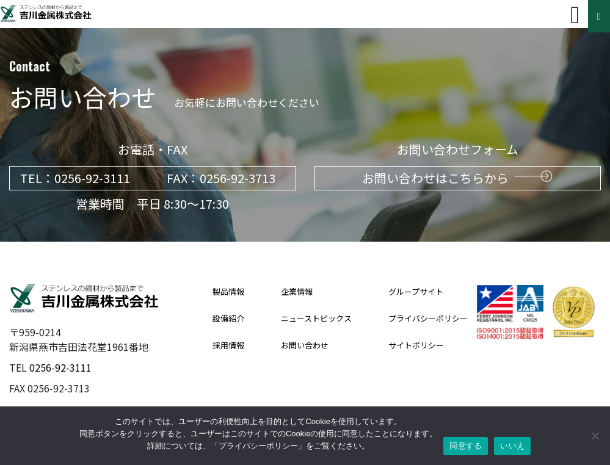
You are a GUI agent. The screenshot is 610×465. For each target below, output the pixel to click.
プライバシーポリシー (428, 318)
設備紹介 (228, 318)
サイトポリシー (416, 345)
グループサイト (415, 291)
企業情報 (297, 291)
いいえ (512, 445)
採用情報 (228, 345)
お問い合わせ (305, 345)
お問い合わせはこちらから (457, 178)
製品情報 (228, 291)
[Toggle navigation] (574, 15)
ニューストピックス (316, 318)
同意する (465, 445)
